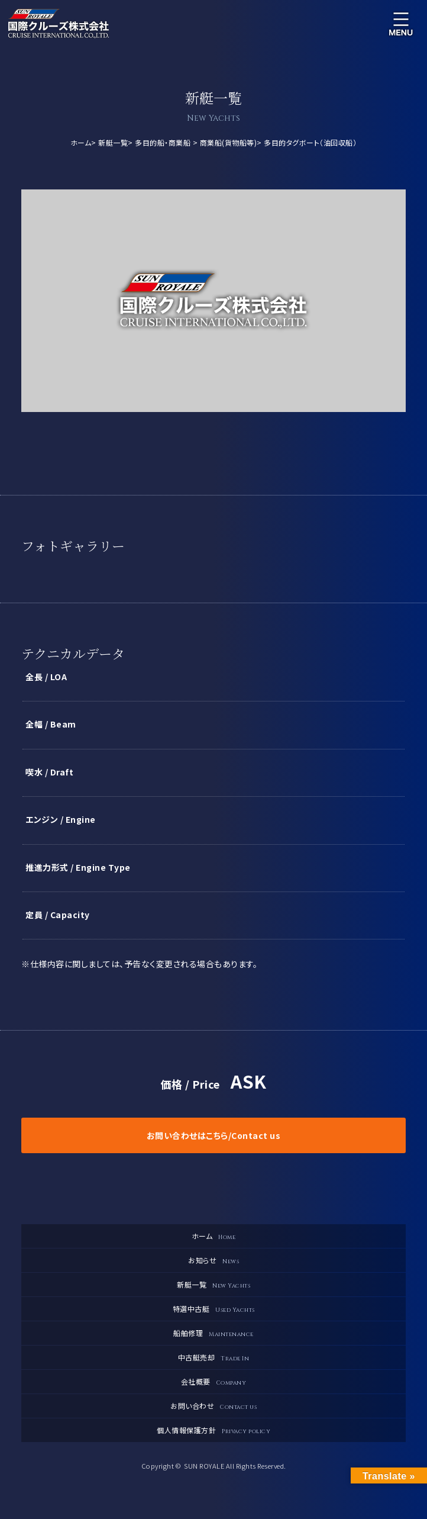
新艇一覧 (113, 142)
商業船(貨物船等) (228, 142)
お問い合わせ (213, 1406)
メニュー (401, 23)
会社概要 (214, 1381)
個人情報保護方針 (213, 1430)
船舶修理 (213, 1333)
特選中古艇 (214, 1309)
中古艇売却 (214, 1357)
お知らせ (213, 1260)
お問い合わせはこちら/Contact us (214, 1135)
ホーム (81, 142)
